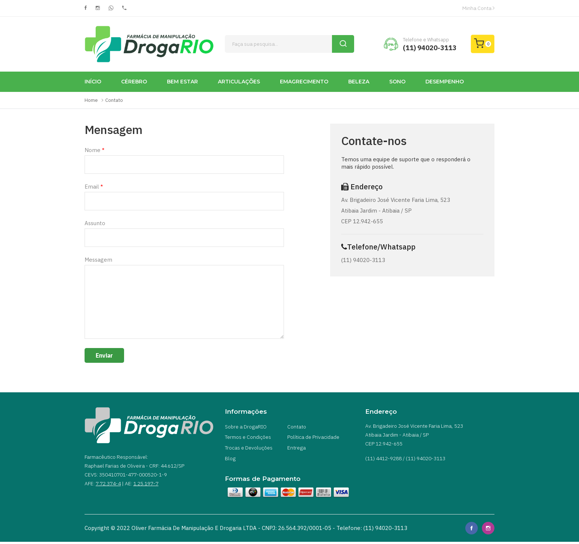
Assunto (95, 223)
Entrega (296, 449)
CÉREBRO (134, 81)
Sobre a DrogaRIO (246, 427)
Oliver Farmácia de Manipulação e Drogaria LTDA (194, 530)
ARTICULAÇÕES (239, 81)
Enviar (104, 355)
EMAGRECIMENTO (304, 81)
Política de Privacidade (313, 438)
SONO (397, 81)
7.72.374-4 (108, 483)
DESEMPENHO (444, 81)
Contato (114, 100)
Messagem (98, 259)
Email (94, 186)
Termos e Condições (248, 438)
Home (91, 100)
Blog (230, 460)
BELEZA (358, 81)
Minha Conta (478, 8)
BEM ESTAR (182, 81)
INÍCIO (93, 81)
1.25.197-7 (145, 483)
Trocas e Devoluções (249, 449)
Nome (95, 150)
